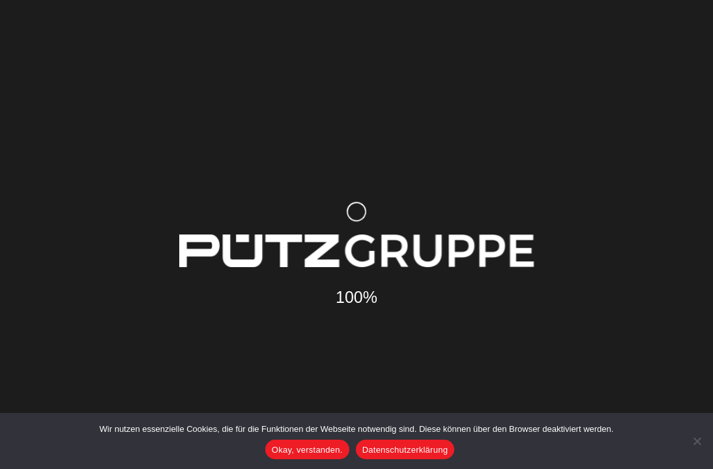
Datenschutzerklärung (405, 450)
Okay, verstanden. (307, 450)
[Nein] (696, 441)
